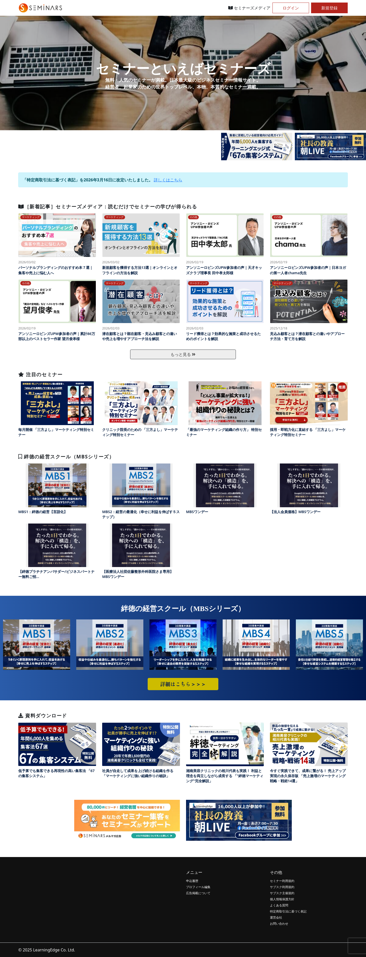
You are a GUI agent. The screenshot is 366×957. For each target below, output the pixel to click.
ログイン (291, 8)
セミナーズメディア (249, 8)
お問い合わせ (279, 923)
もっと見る (183, 354)
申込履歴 (192, 881)
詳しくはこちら (168, 180)
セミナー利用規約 (282, 881)
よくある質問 (279, 905)
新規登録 (329, 8)
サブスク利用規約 (282, 887)
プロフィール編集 (198, 887)
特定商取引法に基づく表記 (288, 911)
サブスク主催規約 (282, 893)
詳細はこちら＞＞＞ (183, 684)
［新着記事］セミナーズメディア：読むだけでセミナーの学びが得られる (107, 206)
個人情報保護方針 (282, 899)
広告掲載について (198, 893)
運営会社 (276, 917)
